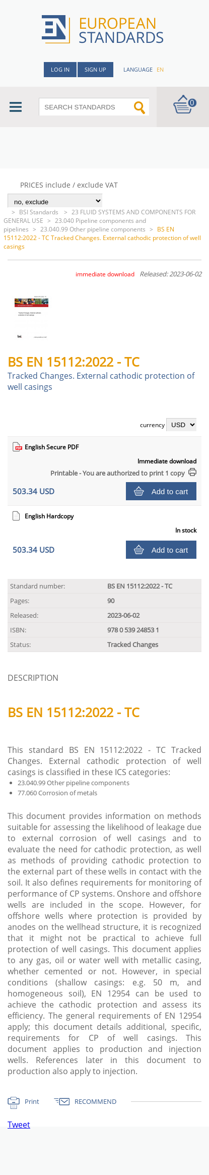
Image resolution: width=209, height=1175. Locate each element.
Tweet (19, 1124)
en (160, 69)
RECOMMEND (95, 1101)
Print (32, 1101)
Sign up (95, 69)
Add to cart (170, 491)
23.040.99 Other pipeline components (93, 229)
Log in (60, 69)
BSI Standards (39, 212)
